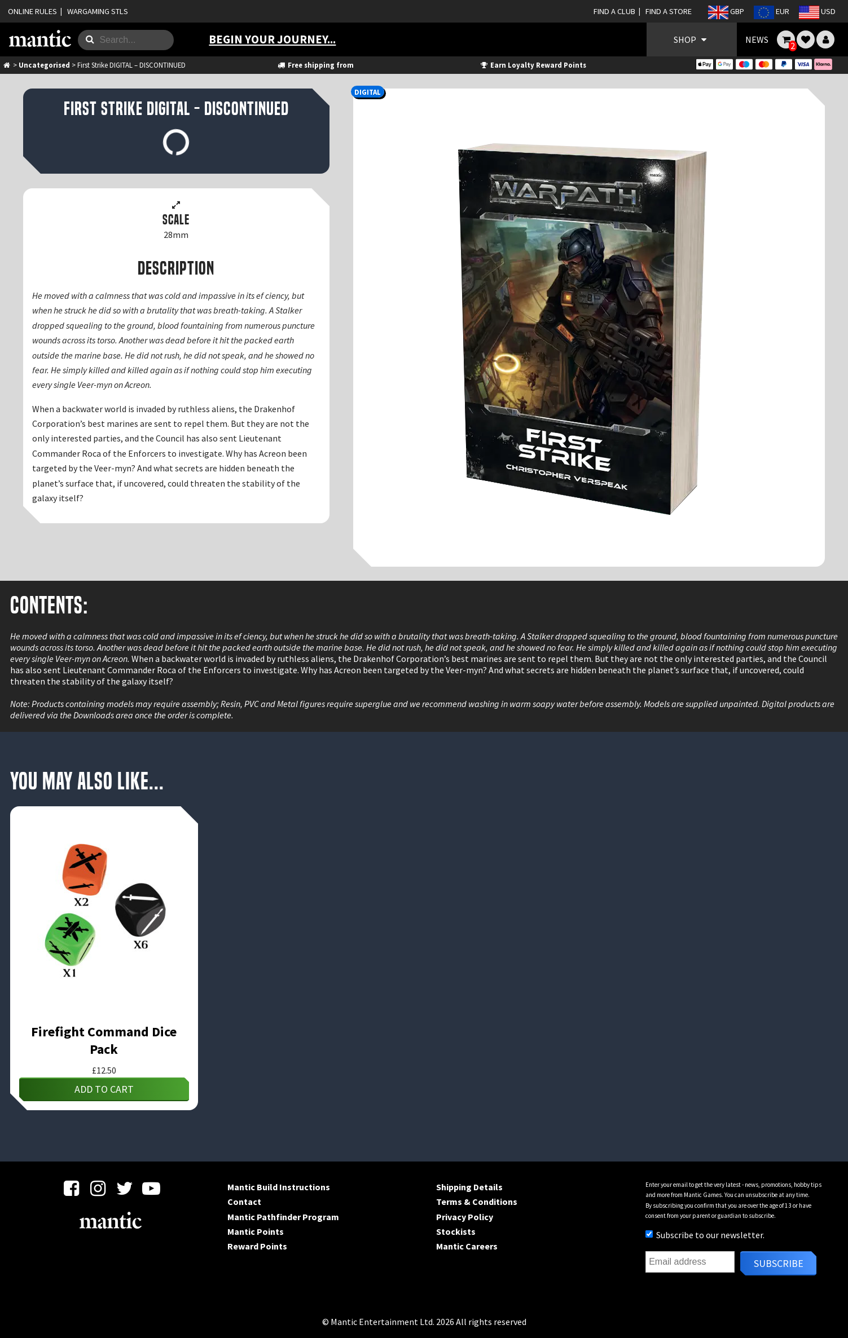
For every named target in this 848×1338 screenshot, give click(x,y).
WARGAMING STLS (97, 11)
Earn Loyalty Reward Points (532, 64)
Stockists (456, 1231)
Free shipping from (315, 64)
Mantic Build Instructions (278, 1187)
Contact (244, 1201)
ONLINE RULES (32, 11)
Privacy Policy (464, 1216)
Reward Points (257, 1246)
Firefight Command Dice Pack (104, 1040)
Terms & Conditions (476, 1201)
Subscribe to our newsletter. (704, 1234)
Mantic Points (255, 1231)
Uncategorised (44, 64)
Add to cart (104, 1089)
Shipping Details (469, 1187)
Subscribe (778, 1263)
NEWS (756, 39)
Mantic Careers (467, 1246)
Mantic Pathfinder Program (283, 1216)
